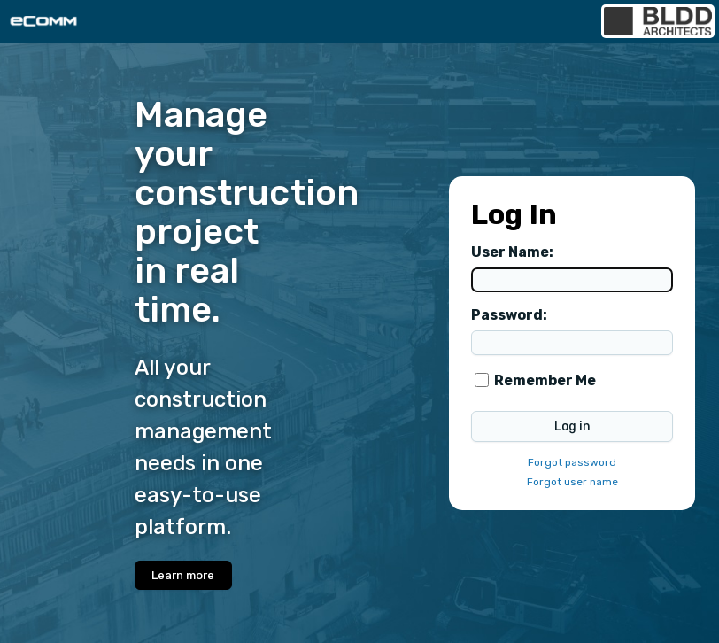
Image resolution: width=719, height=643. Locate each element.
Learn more (182, 575)
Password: (509, 314)
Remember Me (545, 380)
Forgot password (572, 462)
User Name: (512, 252)
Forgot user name (572, 482)
